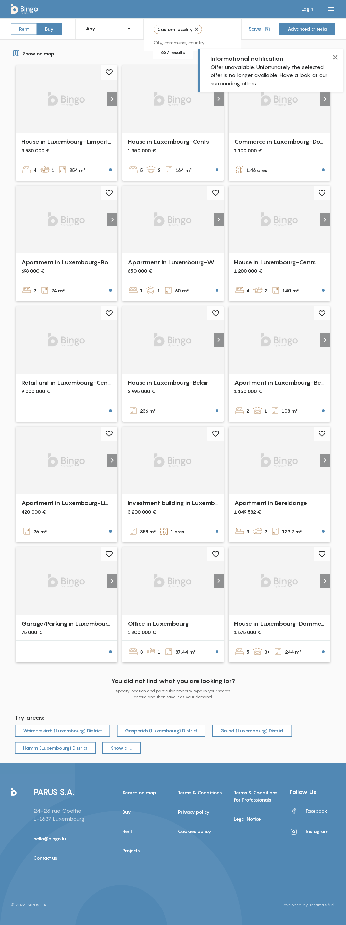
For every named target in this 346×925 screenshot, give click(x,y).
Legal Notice (247, 819)
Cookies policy (194, 831)
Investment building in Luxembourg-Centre (189, 502)
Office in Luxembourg (158, 623)
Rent (24, 28)
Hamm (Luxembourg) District (55, 748)
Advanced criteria (307, 29)
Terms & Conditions (200, 792)
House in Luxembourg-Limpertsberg (72, 141)
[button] (112, 99)
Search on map (139, 792)
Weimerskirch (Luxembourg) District (62, 731)
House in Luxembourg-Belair (168, 382)
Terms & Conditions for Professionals (256, 796)
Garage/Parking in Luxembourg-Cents (76, 623)
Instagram (309, 832)
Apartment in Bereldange (270, 502)
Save (259, 29)
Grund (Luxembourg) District (252, 731)
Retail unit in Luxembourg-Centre (68, 382)
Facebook (308, 811)
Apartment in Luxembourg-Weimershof (185, 262)
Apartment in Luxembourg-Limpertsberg (79, 502)
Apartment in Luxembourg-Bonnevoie (76, 262)
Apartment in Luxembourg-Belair (281, 382)
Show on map (32, 52)
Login (307, 9)
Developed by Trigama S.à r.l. (308, 904)
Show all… (121, 748)
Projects (131, 850)
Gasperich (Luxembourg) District (161, 731)
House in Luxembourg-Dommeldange (287, 623)
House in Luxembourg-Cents (168, 141)
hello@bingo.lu (49, 838)
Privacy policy (194, 812)
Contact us (45, 858)
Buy (49, 28)
